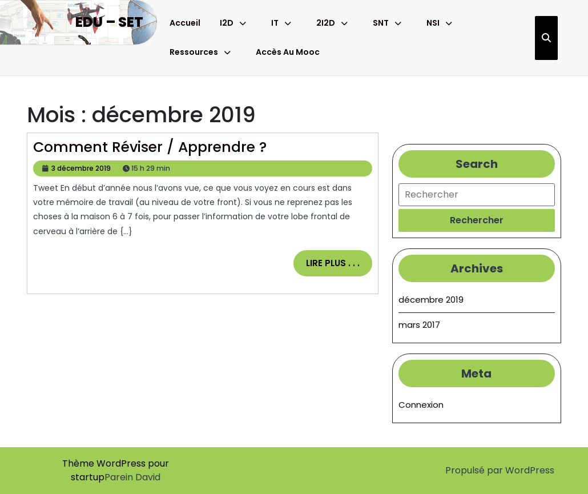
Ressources (194, 52)
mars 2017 (419, 325)
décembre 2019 (431, 300)
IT (275, 23)
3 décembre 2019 (81, 168)
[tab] (476, 220)
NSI (433, 23)
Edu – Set (109, 22)
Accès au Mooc (288, 52)
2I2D (325, 23)
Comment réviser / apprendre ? (150, 147)
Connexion (421, 405)
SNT (381, 23)
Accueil (185, 23)
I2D (226, 23)
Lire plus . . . (339, 266)
